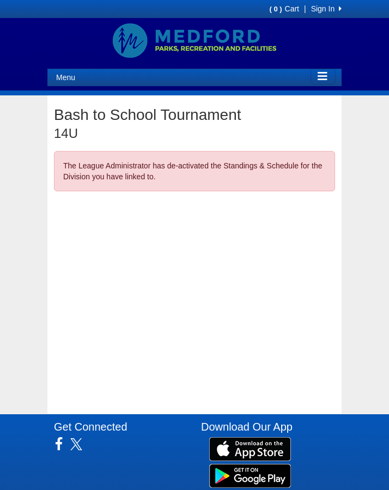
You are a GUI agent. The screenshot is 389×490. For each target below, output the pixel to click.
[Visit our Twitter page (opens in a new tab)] (80, 444)
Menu (65, 77)
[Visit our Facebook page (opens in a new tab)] (63, 444)
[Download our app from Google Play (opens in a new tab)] (250, 475)
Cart (284, 8)
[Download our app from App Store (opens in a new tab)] (250, 448)
